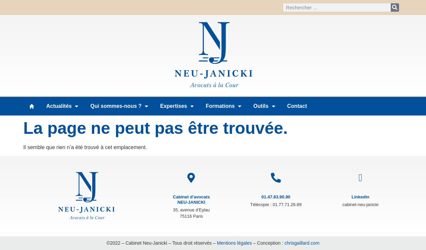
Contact (297, 106)
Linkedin (360, 196)
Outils (264, 106)
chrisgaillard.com (302, 243)
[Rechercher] (395, 7)
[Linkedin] (360, 178)
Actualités (62, 106)
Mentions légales (234, 243)
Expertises (177, 106)
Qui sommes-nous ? (119, 106)
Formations (223, 106)
